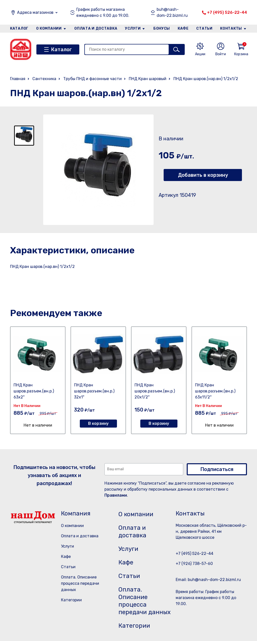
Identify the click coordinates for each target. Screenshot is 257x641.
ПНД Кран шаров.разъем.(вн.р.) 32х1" (94, 391)
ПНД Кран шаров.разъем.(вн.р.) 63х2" (34, 391)
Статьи (204, 28)
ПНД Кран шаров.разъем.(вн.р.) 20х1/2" (155, 391)
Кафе (183, 28)
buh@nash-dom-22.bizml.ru (172, 12)
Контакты (231, 28)
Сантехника (44, 78)
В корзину (98, 423)
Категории (71, 600)
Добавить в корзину (203, 175)
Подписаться (216, 469)
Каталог (19, 28)
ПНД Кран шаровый (147, 78)
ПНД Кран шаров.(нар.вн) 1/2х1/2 (205, 78)
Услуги (133, 28)
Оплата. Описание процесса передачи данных (80, 583)
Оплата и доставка (95, 28)
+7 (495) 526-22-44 (227, 12)
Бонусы (161, 28)
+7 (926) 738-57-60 (194, 563)
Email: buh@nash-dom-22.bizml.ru (208, 579)
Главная (17, 78)
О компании (49, 28)
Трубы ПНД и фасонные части (92, 78)
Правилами (115, 495)
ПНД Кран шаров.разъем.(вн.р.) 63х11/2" (215, 391)
